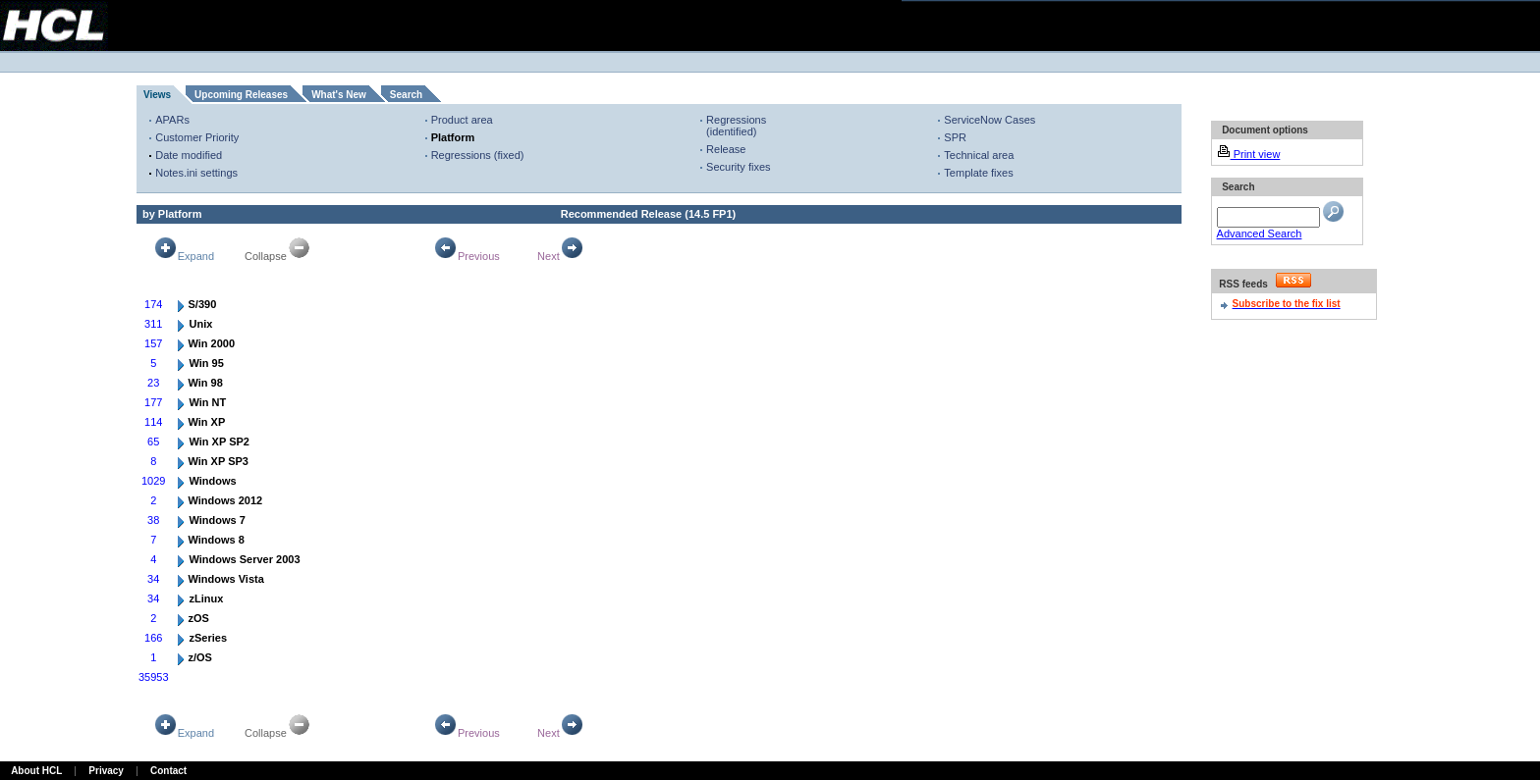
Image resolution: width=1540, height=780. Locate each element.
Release (725, 149)
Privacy (106, 770)
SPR (955, 137)
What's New (338, 94)
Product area (462, 120)
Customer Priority (197, 137)
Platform (453, 137)
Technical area (979, 155)
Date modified (188, 155)
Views (157, 94)
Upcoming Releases (241, 94)
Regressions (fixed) (477, 155)
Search (406, 94)
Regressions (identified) (736, 125)
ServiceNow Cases (989, 120)
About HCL (36, 770)
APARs (172, 120)
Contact (168, 770)
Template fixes (978, 173)
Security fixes (738, 167)
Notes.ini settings (196, 173)
